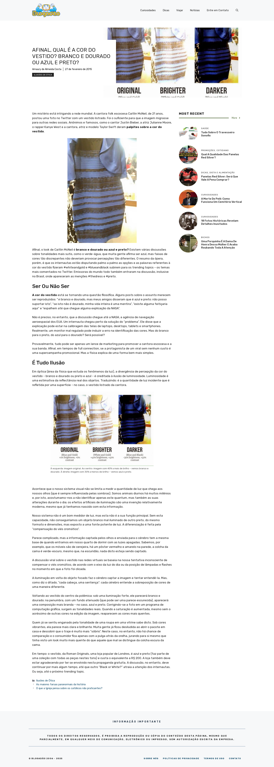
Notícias (195, 10)
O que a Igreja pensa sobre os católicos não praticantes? (69, 688)
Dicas (166, 10)
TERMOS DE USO (214, 758)
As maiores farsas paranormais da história (61, 684)
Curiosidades (148, 10)
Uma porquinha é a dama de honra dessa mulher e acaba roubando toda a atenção (219, 244)
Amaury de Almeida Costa (46, 69)
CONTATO (235, 758)
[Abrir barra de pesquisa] (237, 10)
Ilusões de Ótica (43, 75)
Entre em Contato (218, 10)
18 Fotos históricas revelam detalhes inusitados (219, 222)
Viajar (179, 10)
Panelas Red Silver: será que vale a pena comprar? (219, 178)
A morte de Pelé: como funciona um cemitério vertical (221, 200)
